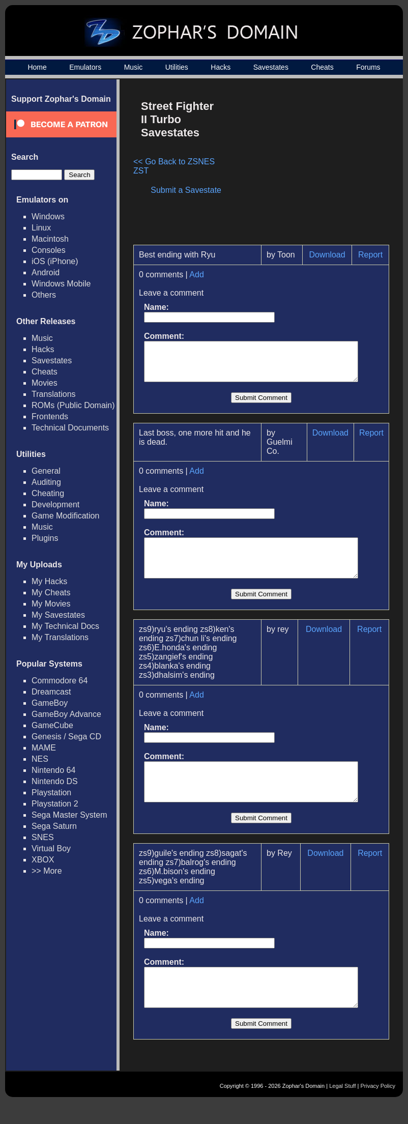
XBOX (43, 859)
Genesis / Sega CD (66, 736)
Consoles (49, 250)
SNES (43, 837)
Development (55, 504)
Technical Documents (70, 427)
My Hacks (49, 581)
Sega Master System (69, 815)
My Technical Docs (65, 626)
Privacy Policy (378, 1107)
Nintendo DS (55, 781)
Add (196, 274)
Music (133, 67)
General (46, 471)
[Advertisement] (307, 165)
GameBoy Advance (66, 714)
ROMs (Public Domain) (73, 405)
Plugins (45, 538)
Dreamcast (51, 691)
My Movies (51, 603)
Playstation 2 (55, 803)
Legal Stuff (342, 1107)
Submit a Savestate (191, 190)
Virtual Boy (51, 848)
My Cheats (51, 592)
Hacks (220, 67)
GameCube (52, 725)
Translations (54, 394)
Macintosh (50, 239)
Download (331, 254)
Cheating (48, 493)
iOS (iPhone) (55, 261)
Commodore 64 (60, 680)
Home (36, 67)
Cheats (322, 67)
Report (375, 254)
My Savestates (58, 615)
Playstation (51, 792)
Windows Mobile (61, 283)
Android (46, 272)
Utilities (176, 67)
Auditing (46, 482)
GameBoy (50, 703)
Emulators (85, 67)
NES (40, 759)
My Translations (60, 637)
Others (44, 295)
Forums (368, 67)
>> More (47, 871)
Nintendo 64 (53, 770)
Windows (48, 216)
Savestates (270, 67)
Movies (44, 383)
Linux (41, 227)
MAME (44, 747)
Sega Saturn (54, 826)
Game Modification (65, 515)
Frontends (50, 416)
